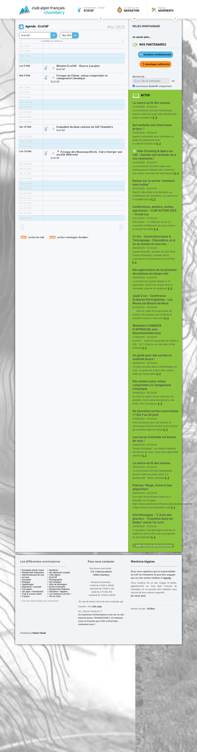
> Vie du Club (53, 596)
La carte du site (131, 9)
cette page (97, 606)
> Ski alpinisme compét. (58, 572)
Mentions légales (143, 561)
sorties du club (32, 237)
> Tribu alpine (53, 575)
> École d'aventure (56, 586)
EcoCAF (25, 35)
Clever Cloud (39, 633)
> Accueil (24, 577)
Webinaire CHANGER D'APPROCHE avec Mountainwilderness (147, 329)
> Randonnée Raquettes (32, 572)
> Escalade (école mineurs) (33, 570)
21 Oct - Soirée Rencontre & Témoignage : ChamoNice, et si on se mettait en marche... (154, 240)
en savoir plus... (142, 37)
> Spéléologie (27, 584)
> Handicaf (52, 570)
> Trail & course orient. (31, 594)
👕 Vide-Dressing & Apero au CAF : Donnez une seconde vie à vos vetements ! (154, 155)
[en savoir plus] (138, 595)
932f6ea (151, 608)
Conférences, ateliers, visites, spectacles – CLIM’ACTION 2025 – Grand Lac (154, 210)
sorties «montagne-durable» (69, 237)
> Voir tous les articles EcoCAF (153, 546)
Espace (165, 9)
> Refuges (25, 582)
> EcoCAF (52, 577)
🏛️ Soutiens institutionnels (155, 54)
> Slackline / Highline (57, 591)
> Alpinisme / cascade (30, 586)
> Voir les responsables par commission (39, 601)
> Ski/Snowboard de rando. (33, 575)
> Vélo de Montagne (57, 584)
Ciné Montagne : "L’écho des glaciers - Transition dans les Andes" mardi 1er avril (153, 518)
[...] (155, 117)
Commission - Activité (94, 9)
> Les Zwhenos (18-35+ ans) (61, 594)
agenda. (167, 578)
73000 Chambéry (101, 575)
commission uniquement (153, 86)
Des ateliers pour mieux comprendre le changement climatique (152, 385)
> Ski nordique (54, 582)
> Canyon (25, 596)
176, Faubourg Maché (101, 571)
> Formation (26, 589)
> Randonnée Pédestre (58, 589)
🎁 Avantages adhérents (155, 64)
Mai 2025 (67, 35)
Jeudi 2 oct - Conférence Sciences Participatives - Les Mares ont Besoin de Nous (153, 299)
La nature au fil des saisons (151, 103)
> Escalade (25, 579)
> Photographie (54, 579)
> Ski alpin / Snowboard (31, 591)
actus (145, 95)
